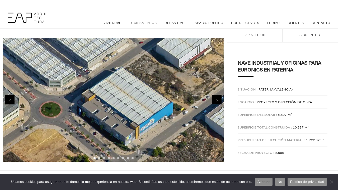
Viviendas (112, 23)
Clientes (296, 23)
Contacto (321, 23)
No (280, 182)
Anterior (254, 35)
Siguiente (310, 35)
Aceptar (263, 182)
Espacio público (208, 23)
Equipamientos (143, 23)
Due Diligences (245, 23)
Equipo (273, 23)
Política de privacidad (307, 182)
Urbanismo (175, 23)
